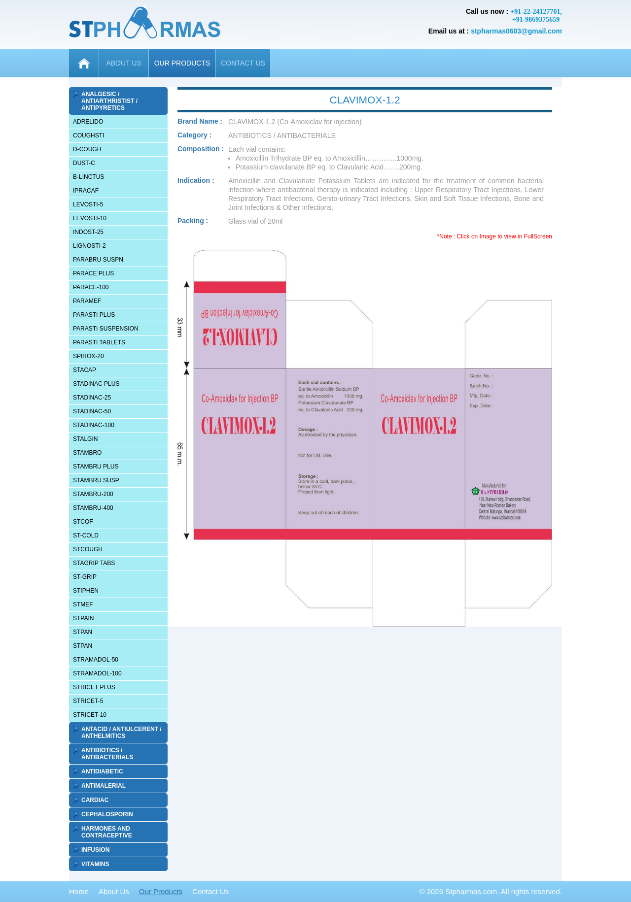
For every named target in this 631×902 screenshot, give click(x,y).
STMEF (83, 604)
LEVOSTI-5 (88, 204)
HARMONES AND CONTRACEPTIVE (106, 832)
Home (79, 891)
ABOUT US (123, 63)
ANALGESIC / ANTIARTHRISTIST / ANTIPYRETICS (109, 101)
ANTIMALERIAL (103, 785)
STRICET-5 (88, 701)
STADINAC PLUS (96, 383)
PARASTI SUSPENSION (105, 328)
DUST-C (84, 163)
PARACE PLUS (93, 273)
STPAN (82, 632)
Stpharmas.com (471, 891)
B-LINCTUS (88, 176)
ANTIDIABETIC (102, 771)
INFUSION (95, 849)
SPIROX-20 (88, 356)
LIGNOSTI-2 (89, 245)
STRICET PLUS (94, 687)
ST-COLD (86, 535)
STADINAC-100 (93, 425)
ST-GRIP (85, 576)
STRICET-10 (89, 714)
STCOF (83, 521)
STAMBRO (87, 452)
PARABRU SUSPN (98, 259)
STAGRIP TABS (94, 563)
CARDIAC (94, 800)
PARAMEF (87, 301)
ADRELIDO (88, 121)
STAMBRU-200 (93, 494)
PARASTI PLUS (94, 314)
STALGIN (85, 438)
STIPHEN (86, 590)
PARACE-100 (90, 287)
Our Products (160, 891)
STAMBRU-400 (93, 507)
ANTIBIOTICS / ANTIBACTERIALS (107, 754)
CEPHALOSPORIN (107, 814)
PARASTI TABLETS (99, 342)
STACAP (84, 370)
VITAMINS (95, 864)
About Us (114, 891)
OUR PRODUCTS (182, 63)
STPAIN (83, 618)
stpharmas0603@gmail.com (516, 31)
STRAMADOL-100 (97, 673)
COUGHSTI (88, 135)
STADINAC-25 (92, 397)
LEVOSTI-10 (89, 218)
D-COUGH (87, 149)
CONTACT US (243, 63)
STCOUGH (88, 549)
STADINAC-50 (92, 411)
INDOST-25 (88, 232)
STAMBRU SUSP (96, 480)
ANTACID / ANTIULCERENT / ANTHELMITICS (121, 732)
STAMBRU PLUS (95, 466)
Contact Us (210, 891)
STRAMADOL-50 (95, 659)
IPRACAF (86, 190)
